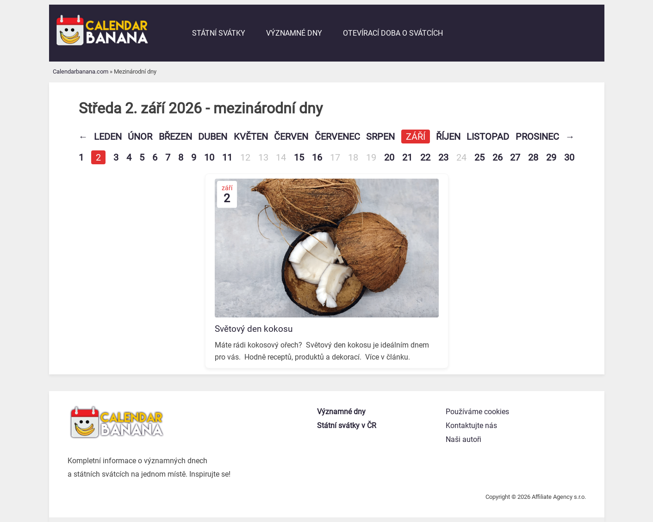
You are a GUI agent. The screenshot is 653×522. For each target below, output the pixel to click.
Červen (291, 136)
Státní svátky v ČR (346, 425)
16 (317, 157)
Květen (251, 136)
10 (209, 157)
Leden (108, 136)
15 (299, 157)
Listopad (487, 136)
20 (389, 157)
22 (425, 157)
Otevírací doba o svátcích (393, 33)
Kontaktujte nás (471, 425)
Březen (175, 136)
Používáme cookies (477, 411)
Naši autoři (463, 439)
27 (515, 157)
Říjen (448, 136)
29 (551, 157)
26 (497, 157)
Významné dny (294, 33)
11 (227, 157)
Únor (140, 136)
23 (443, 157)
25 (479, 157)
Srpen (380, 136)
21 (407, 157)
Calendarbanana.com (80, 71)
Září (415, 136)
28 (533, 157)
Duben (212, 136)
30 (569, 157)
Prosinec (537, 136)
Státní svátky (218, 33)
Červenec (337, 136)
